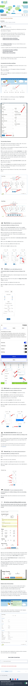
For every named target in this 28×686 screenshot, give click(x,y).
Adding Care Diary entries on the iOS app (10, 35)
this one (6, 437)
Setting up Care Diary (7, 41)
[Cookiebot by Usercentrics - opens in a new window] (22, 325)
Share (6, 669)
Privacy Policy (3, 681)
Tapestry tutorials (11, 19)
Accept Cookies (4, 684)
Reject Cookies (11, 684)
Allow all (14, 356)
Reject (14, 359)
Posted (7, 24)
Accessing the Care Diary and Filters (10, 47)
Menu (25, 2)
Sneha (3, 18)
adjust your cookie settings (5, 680)
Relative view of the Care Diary (9, 50)
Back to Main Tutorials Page (14, 654)
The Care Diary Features (8, 48)
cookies (7, 679)
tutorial (2, 494)
